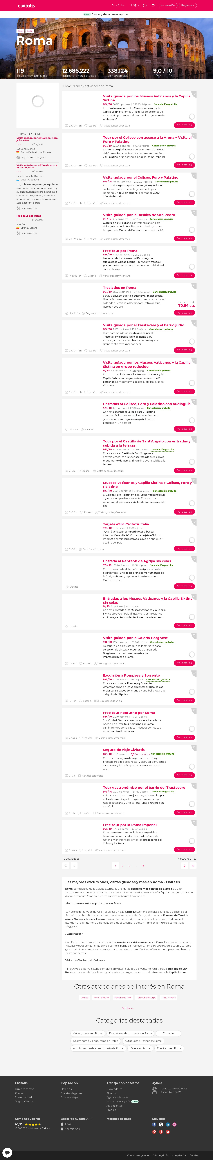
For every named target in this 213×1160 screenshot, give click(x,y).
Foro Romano (101, 997)
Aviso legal (158, 1155)
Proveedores (114, 1089)
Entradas (168, 1033)
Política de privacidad (176, 1155)
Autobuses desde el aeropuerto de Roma (98, 1048)
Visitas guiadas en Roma (88, 1033)
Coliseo (84, 997)
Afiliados (111, 1093)
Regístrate (187, 5)
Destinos (66, 1089)
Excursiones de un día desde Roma (130, 1033)
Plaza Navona (168, 997)
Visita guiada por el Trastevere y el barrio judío (36, 166)
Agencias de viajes (117, 1097)
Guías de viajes (69, 1097)
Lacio (29, 31)
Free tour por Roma (28, 216)
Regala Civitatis (24, 1101)
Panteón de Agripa (146, 997)
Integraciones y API (118, 1101)
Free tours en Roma (169, 1048)
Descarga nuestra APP (76, 1119)
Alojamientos (114, 1105)
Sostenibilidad (23, 1097)
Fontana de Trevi (122, 997)
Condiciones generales (138, 1155)
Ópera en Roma (140, 1048)
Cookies (194, 1155)
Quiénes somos (24, 1089)
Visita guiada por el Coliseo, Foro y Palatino (37, 139)
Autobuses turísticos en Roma (143, 1040)
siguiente (184, 865)
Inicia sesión (168, 5)
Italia (20, 31)
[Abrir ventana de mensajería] (7, 1153)
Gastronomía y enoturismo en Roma (95, 1040)
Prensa (19, 1093)
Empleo (111, 1109)
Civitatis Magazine (71, 1093)
